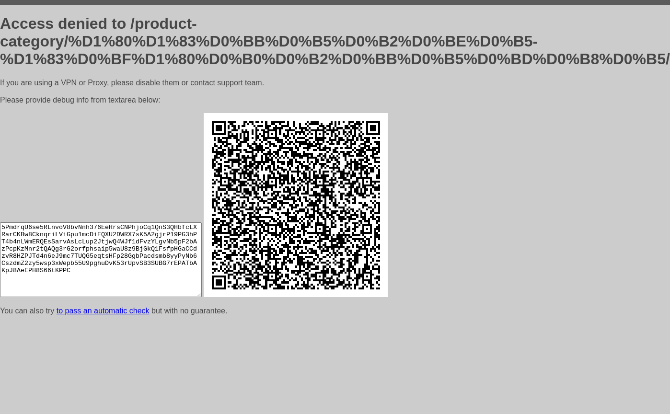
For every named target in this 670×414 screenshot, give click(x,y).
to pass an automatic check (103, 311)
